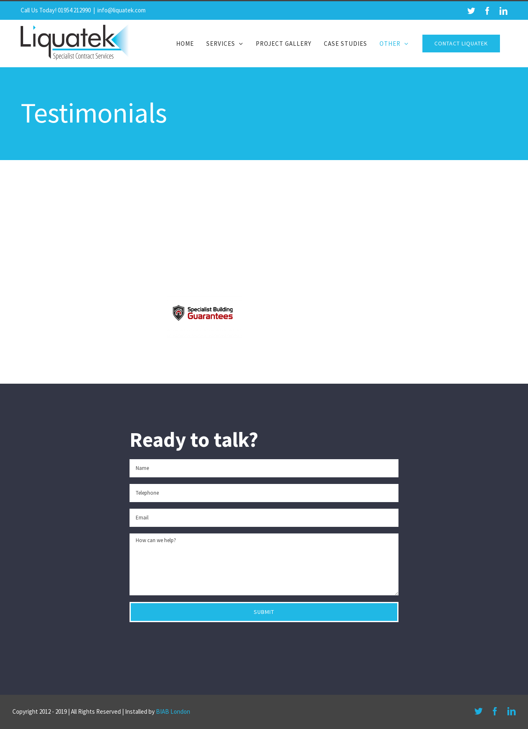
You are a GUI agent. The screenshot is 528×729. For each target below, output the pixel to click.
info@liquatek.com (121, 10)
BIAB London (173, 711)
